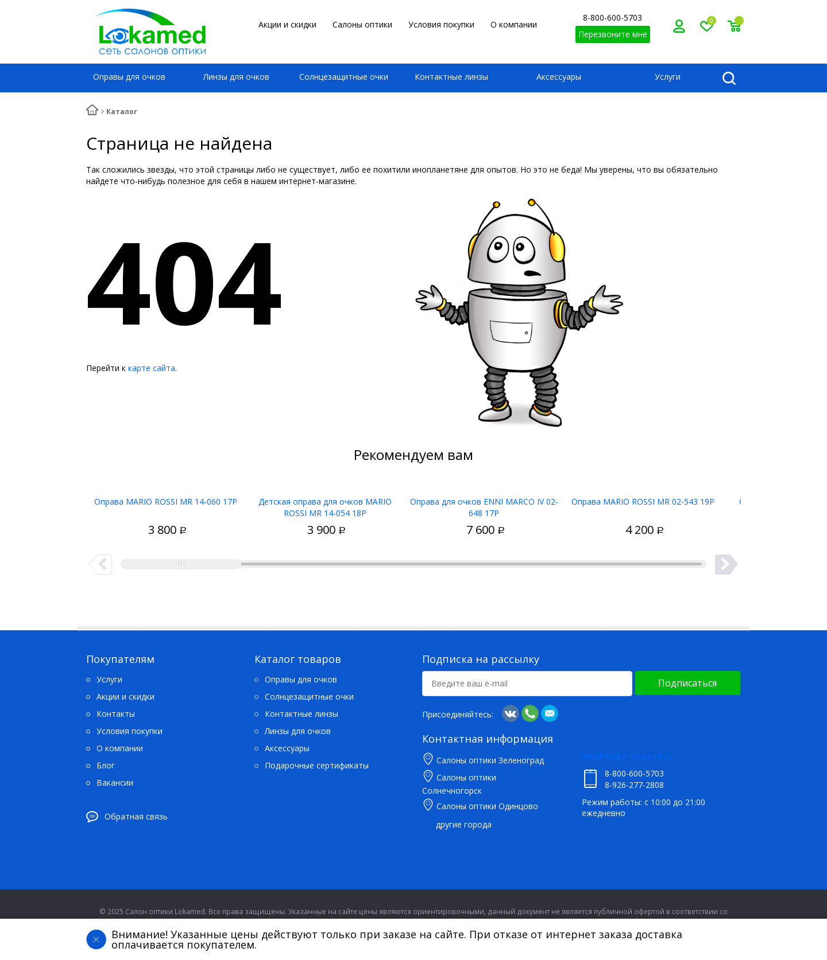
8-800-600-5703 (612, 17)
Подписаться (687, 683)
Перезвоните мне (612, 34)
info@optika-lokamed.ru (626, 756)
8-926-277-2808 (634, 784)
